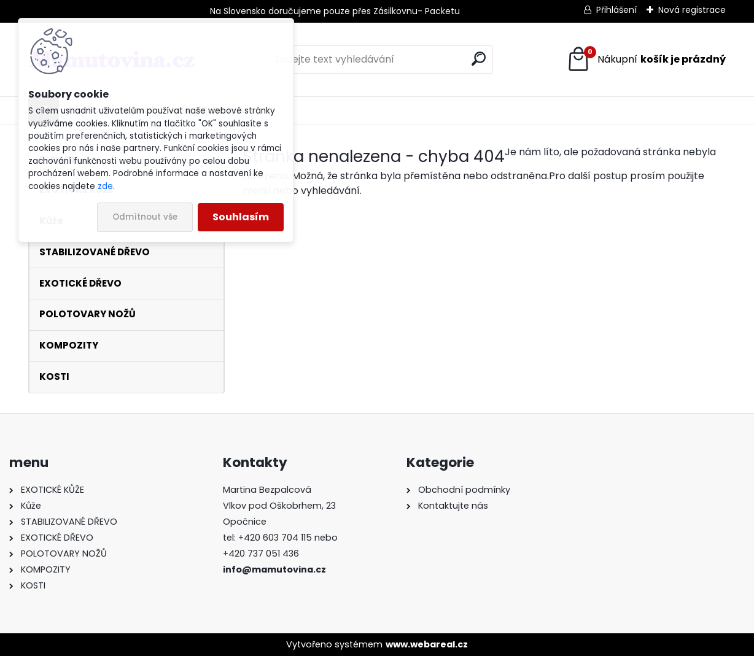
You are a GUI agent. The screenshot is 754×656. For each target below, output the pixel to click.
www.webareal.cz (427, 644)
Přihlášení (616, 10)
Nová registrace (692, 10)
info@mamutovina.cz (274, 569)
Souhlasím (240, 217)
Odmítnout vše (144, 217)
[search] (479, 59)
